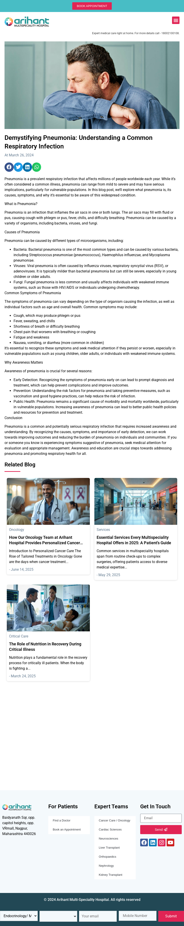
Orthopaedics (107, 856)
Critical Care (18, 636)
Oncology (16, 529)
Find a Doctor (61, 820)
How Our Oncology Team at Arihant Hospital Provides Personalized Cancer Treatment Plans (44, 543)
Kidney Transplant (110, 874)
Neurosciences (108, 838)
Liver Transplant (109, 847)
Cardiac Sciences (110, 829)
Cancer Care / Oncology (114, 820)
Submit (171, 916)
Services (103, 529)
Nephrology (106, 865)
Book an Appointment (67, 829)
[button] (175, 20)
